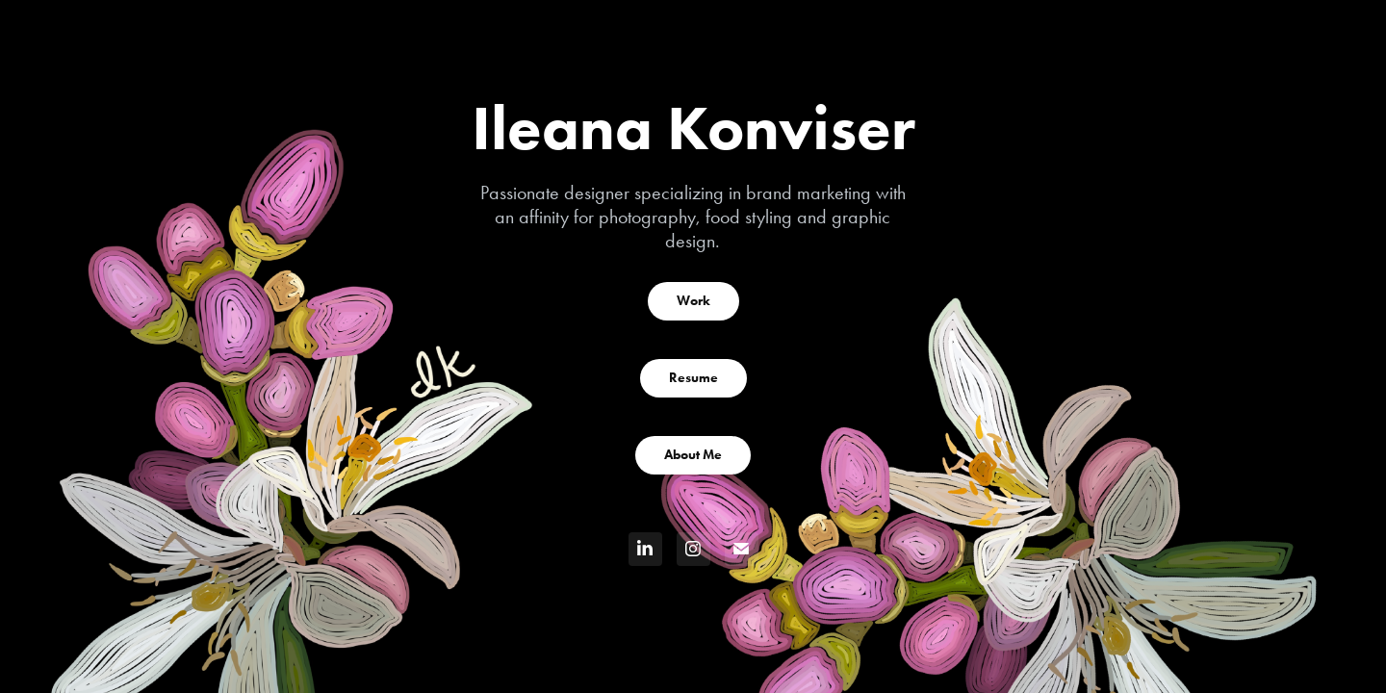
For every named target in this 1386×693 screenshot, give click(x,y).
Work (693, 301)
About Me (693, 455)
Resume (693, 378)
